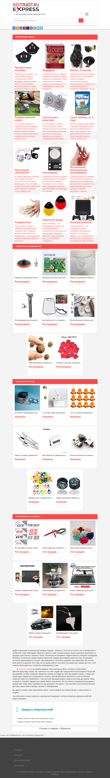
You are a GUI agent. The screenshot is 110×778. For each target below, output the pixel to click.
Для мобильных (22, 760)
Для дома (19, 765)
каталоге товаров (25, 669)
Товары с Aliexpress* (37, 772)
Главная (18, 750)
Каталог (18, 755)
